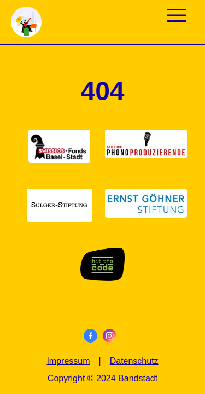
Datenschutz (134, 361)
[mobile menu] (176, 14)
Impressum (68, 361)
